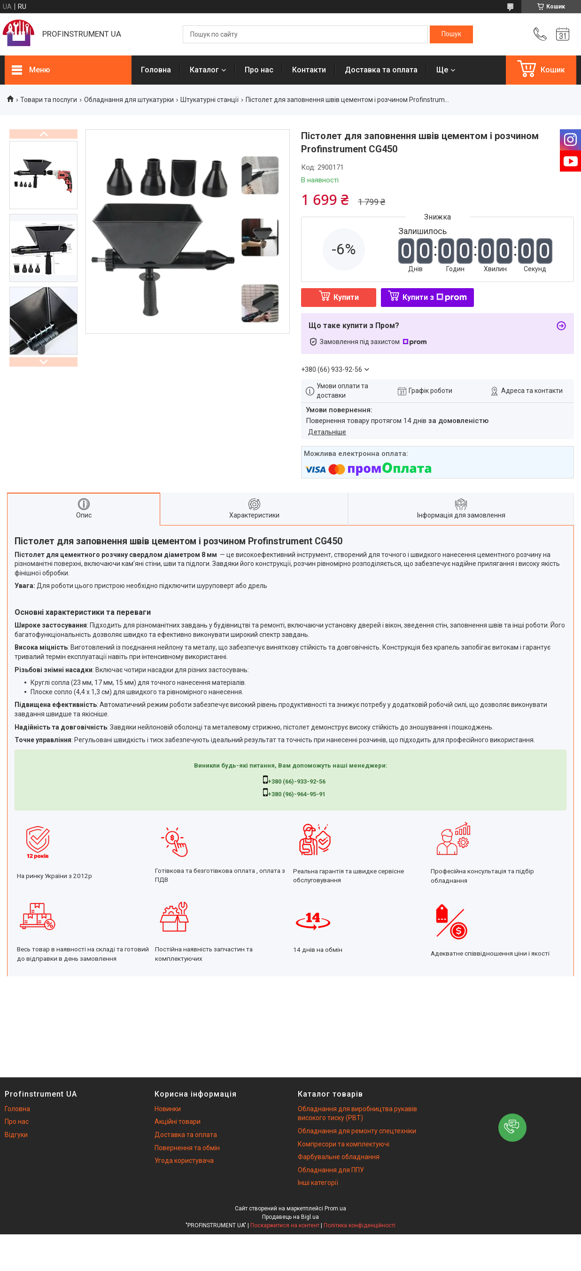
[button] (512, 1128)
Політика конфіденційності (359, 1225)
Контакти (309, 69)
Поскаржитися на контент (284, 1225)
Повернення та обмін (187, 1148)
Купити (346, 297)
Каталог (204, 69)
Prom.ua (335, 1208)
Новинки (168, 1109)
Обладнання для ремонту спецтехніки (357, 1131)
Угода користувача (184, 1160)
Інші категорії (318, 1182)
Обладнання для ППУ (331, 1170)
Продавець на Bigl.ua (290, 1217)
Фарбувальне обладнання (339, 1157)
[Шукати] (451, 34)
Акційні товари (178, 1121)
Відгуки (16, 1134)
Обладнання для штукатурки (129, 99)
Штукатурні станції (209, 99)
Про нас (259, 69)
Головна (156, 69)
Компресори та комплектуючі (343, 1144)
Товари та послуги (48, 99)
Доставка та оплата (381, 69)
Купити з (435, 297)
